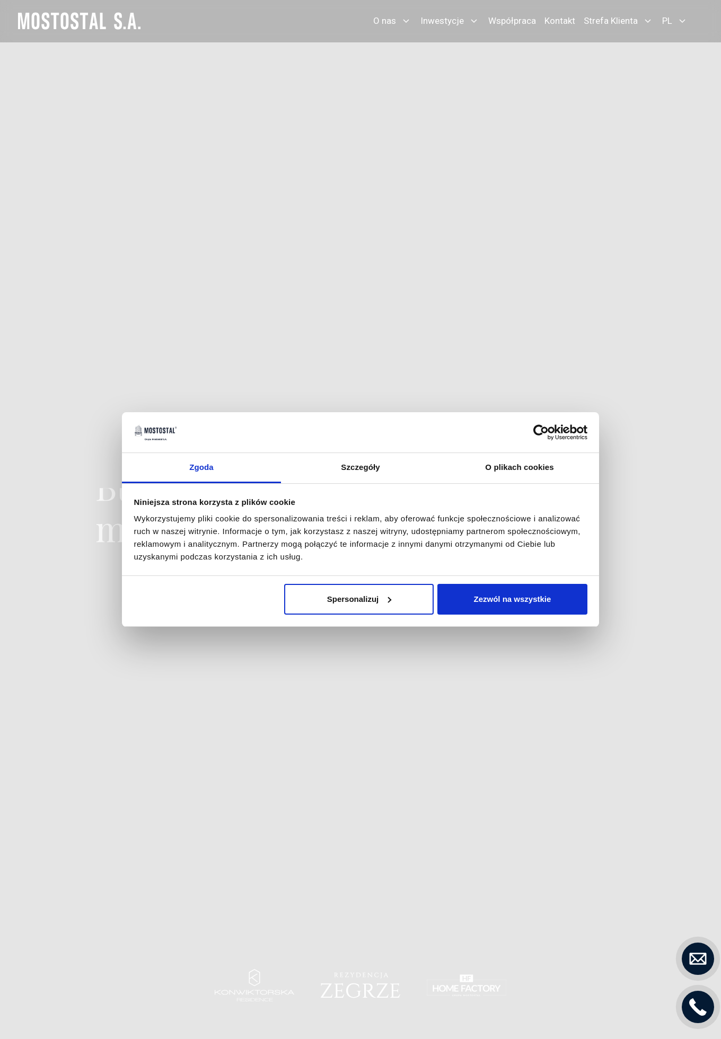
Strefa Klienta (611, 20)
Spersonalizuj (359, 598)
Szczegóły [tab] (360, 467)
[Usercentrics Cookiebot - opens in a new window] (541, 432)
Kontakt (559, 20)
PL (667, 20)
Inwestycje (442, 20)
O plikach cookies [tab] (519, 467)
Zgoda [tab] (201, 467)
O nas (384, 20)
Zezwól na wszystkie (512, 598)
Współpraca (512, 20)
